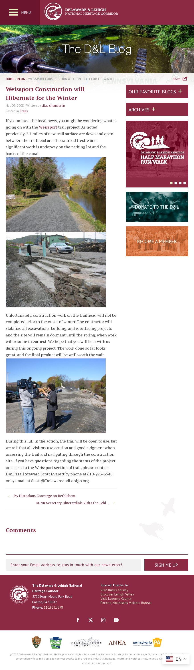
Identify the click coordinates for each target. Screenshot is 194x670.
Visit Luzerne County (116, 599)
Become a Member (157, 242)
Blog (21, 79)
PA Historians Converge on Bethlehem (44, 495)
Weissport (48, 127)
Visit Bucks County (114, 590)
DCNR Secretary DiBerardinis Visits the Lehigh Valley (76, 503)
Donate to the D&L (157, 207)
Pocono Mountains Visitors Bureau (126, 603)
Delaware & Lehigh (19, 594)
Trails (24, 111)
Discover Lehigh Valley (118, 594)
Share (176, 78)
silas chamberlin (53, 106)
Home (10, 79)
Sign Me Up (166, 565)
